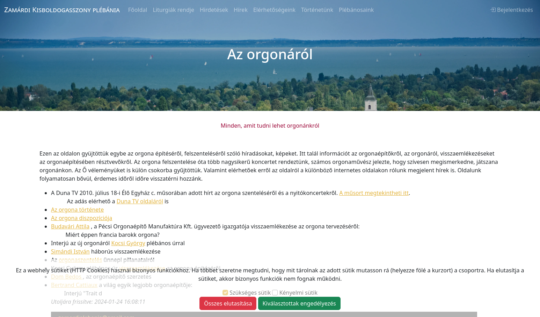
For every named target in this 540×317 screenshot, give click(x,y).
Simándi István (70, 251)
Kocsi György (128, 243)
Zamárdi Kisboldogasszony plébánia (62, 9)
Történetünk (317, 10)
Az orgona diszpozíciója (81, 218)
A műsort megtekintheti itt (374, 193)
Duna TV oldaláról (140, 201)
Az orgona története (77, 209)
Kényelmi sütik (298, 292)
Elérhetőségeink (274, 10)
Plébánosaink (356, 10)
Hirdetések (214, 10)
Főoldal (137, 10)
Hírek (241, 10)
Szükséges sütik (250, 292)
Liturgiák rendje (173, 10)
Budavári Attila (70, 226)
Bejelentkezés (511, 10)
